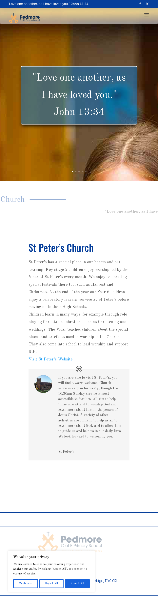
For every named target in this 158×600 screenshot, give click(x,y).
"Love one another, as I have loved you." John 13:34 (79, 95)
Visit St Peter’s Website (51, 359)
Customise (25, 583)
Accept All (77, 583)
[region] (51, 571)
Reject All (51, 583)
